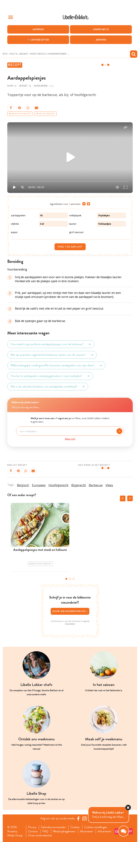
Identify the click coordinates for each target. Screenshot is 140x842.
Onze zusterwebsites (40, 835)
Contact (33, 831)
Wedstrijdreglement (64, 831)
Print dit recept (45, 113)
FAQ (45, 831)
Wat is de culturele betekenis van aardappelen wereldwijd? (47, 386)
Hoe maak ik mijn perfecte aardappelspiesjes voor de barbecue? (50, 344)
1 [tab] (66, 579)
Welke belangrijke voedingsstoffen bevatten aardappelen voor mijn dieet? (56, 365)
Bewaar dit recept (20, 113)
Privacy (32, 827)
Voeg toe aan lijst (70, 246)
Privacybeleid (70, 624)
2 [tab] (70, 579)
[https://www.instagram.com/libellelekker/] (84, 818)
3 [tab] (74, 579)
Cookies (75, 827)
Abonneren (86, 831)
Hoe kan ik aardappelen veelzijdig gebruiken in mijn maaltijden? (50, 376)
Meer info (70, 439)
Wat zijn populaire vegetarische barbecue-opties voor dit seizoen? (52, 355)
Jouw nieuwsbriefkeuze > (70, 611)
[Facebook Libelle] (78, 818)
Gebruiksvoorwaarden (53, 827)
